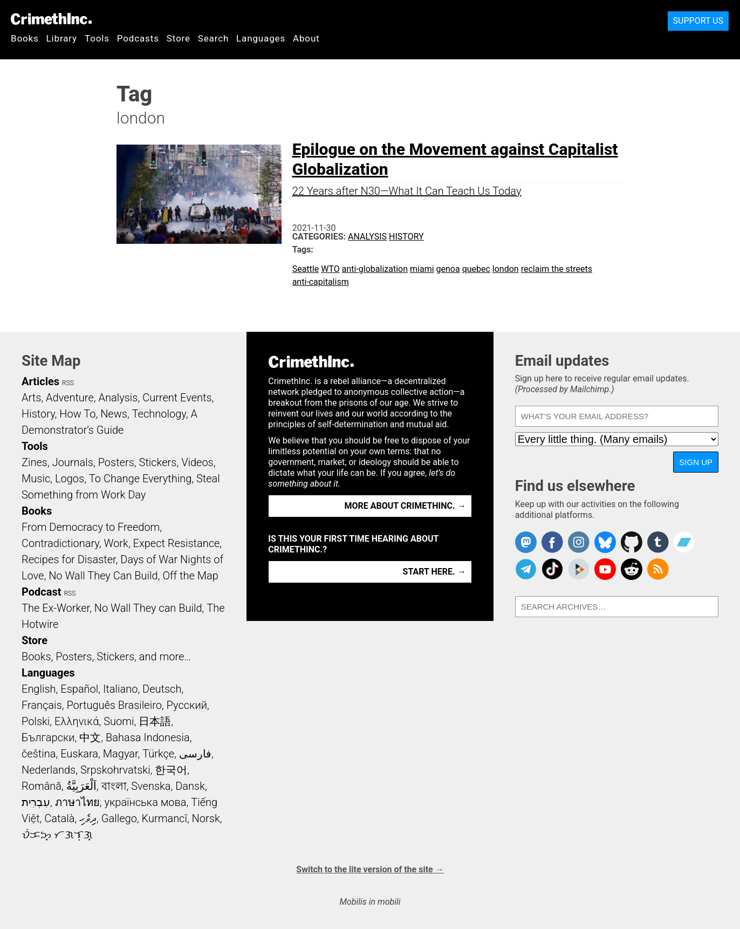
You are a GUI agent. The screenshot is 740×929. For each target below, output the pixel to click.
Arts (31, 397)
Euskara (79, 753)
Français (42, 705)
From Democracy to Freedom (91, 527)
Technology (159, 413)
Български (48, 737)
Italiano (120, 688)
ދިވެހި (88, 818)
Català (59, 818)
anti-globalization (375, 269)
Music (36, 478)
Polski (36, 721)
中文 (90, 737)
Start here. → (434, 571)
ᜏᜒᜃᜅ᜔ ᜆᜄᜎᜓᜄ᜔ (57, 834)
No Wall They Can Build (103, 575)
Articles (40, 381)
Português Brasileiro (113, 705)
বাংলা (114, 786)
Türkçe (158, 753)
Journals (72, 462)
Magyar (120, 753)
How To (77, 413)
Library (61, 38)
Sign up (695, 462)
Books (25, 38)
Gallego (119, 818)
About (306, 38)
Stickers (158, 462)
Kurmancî (164, 818)
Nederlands (49, 769)
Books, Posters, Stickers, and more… (106, 656)
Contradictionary (60, 543)
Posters (116, 462)
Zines (34, 462)
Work (116, 543)
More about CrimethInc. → (405, 506)
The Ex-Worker (56, 608)
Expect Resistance (176, 543)
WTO (330, 269)
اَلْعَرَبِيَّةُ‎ (81, 786)
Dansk (190, 786)
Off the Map (190, 575)
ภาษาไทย (77, 802)
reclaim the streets (556, 269)
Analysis (367, 236)
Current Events (176, 397)
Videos (197, 462)
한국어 (171, 769)
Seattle (305, 269)
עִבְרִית (36, 802)
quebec (476, 269)
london (505, 269)
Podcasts (138, 38)
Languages (260, 38)
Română (41, 786)
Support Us (698, 21)
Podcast (41, 591)
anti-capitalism (320, 282)
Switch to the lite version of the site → (369, 869)
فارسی (195, 753)
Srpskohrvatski (115, 769)
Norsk (206, 818)
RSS (68, 383)
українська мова (145, 802)
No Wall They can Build (148, 608)
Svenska (150, 786)
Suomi (119, 721)
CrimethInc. (51, 19)
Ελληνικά (76, 721)
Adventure (70, 397)
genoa (448, 269)
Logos (69, 478)
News (113, 413)
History (406, 236)
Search (213, 38)
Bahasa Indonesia (148, 737)
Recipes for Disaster (69, 559)
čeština (39, 753)
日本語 (155, 721)
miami (422, 269)
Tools (97, 38)
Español (79, 688)
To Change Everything (140, 478)
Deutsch (161, 688)
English (39, 688)
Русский (187, 705)
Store (178, 38)
